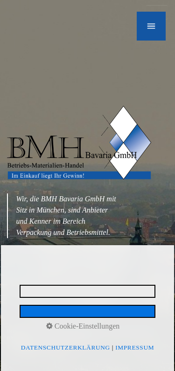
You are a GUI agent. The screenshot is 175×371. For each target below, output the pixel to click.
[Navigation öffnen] (151, 26)
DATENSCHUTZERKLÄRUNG (71, 331)
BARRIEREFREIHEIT (29, 338)
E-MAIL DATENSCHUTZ (133, 331)
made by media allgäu (77, 338)
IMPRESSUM (20, 331)
